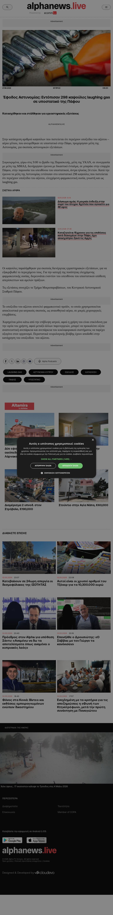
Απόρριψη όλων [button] (43, 465)
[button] (56, 459)
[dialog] (56, 457)
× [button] (93, 440)
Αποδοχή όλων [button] (70, 465)
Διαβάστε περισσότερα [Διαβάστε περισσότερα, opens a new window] (83, 454)
